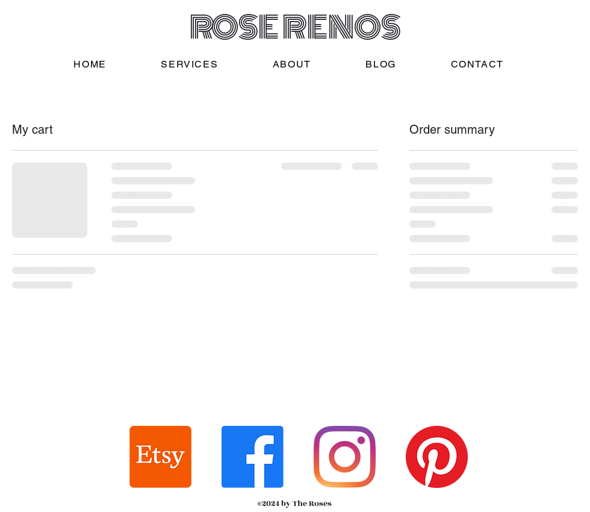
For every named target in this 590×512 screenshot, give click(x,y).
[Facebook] (253, 457)
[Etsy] (160, 457)
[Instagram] (345, 457)
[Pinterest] (437, 457)
